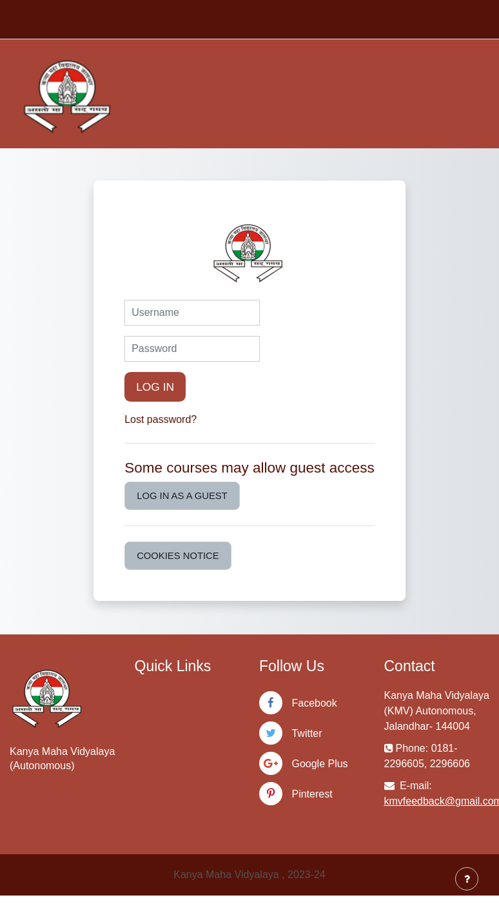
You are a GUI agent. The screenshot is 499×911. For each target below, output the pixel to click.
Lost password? (160, 419)
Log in (155, 386)
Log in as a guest (182, 496)
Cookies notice (178, 556)
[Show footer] (466, 878)
